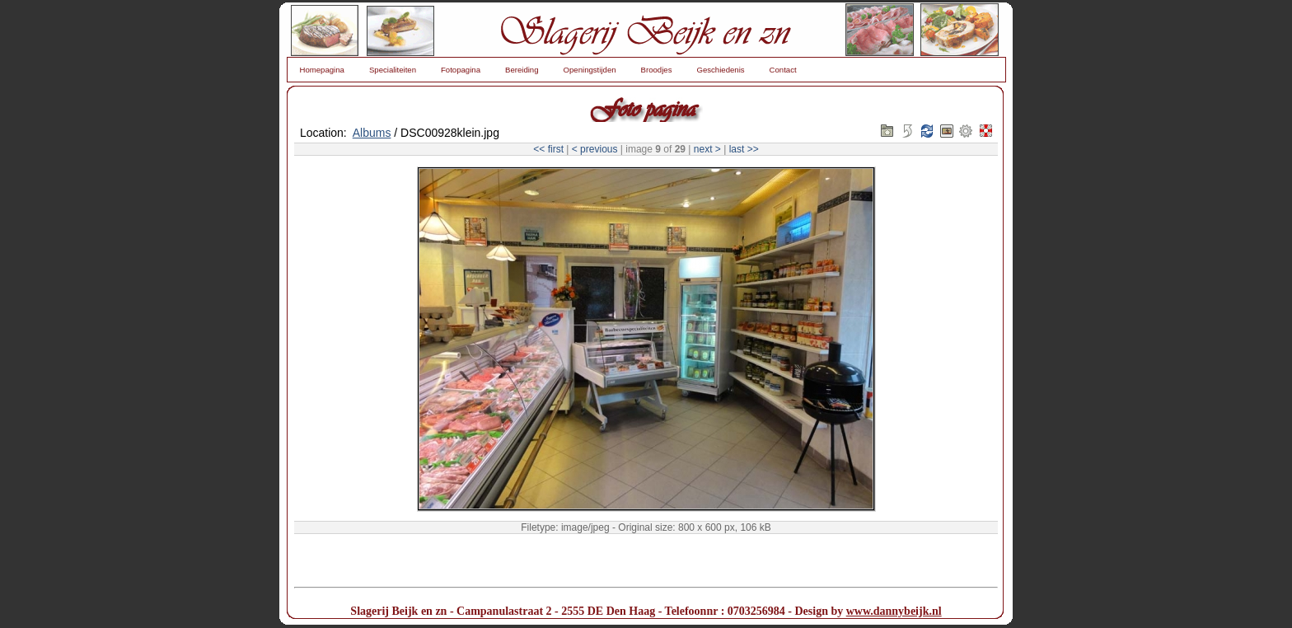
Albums (372, 132)
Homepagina (322, 69)
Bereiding (522, 69)
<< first (548, 149)
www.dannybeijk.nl (894, 611)
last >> (744, 149)
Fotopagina (460, 69)
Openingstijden (590, 69)
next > (707, 149)
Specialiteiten (392, 69)
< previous (595, 149)
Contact (783, 69)
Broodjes (656, 69)
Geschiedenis (720, 69)
